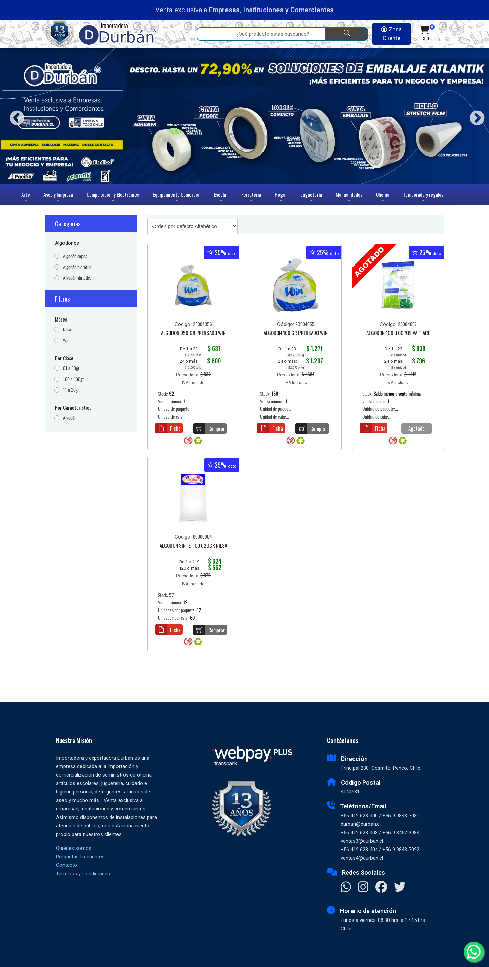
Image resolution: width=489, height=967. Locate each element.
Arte (26, 197)
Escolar (221, 197)
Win (66, 340)
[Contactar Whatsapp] (346, 887)
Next (475, 116)
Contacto (66, 865)
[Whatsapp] (474, 952)
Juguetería (311, 197)
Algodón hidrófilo (77, 267)
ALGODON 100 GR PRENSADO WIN (296, 333)
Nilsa (67, 329)
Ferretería (251, 197)
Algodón (69, 418)
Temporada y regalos (423, 197)
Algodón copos (75, 256)
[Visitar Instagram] (363, 887)
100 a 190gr (73, 379)
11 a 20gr (71, 390)
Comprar (209, 428)
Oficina (383, 197)
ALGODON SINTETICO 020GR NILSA (193, 546)
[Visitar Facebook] (381, 887)
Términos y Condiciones (83, 874)
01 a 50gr (71, 368)
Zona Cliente (391, 33)
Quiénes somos (73, 848)
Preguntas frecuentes (80, 857)
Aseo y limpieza (58, 197)
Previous (14, 116)
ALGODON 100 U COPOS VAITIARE (398, 333)
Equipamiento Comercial (176, 197)
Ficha (168, 428)
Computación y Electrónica (113, 197)
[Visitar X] (400, 887)
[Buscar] (346, 34)
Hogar (281, 197)
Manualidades (349, 197)
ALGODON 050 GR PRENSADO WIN (193, 333)
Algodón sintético (77, 278)
